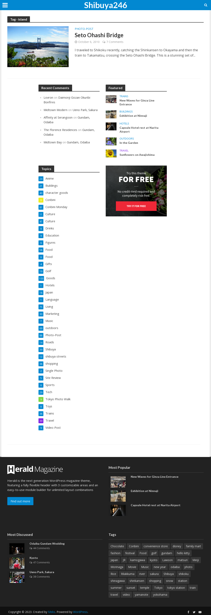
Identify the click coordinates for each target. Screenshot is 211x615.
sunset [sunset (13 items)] (130, 580)
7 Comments (114, 42)
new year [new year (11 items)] (160, 560)
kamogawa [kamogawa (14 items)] (137, 553)
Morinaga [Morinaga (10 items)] (117, 560)
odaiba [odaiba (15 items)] (175, 560)
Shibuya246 (105, 5)
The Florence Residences (61, 129)
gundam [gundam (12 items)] (166, 546)
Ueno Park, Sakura (85, 109)
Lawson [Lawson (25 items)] (167, 553)
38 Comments (41, 569)
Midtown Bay (53, 141)
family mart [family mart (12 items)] (193, 539)
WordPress (80, 605)
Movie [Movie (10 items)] (132, 560)
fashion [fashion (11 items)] (115, 546)
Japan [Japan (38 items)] (114, 553)
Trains (124, 96)
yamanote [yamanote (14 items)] (141, 587)
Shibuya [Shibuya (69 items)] (169, 567)
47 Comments (41, 555)
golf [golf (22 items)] (153, 546)
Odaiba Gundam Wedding (47, 536)
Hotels (124, 123)
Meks (51, 605)
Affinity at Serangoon (58, 117)
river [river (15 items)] (142, 567)
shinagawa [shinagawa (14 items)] (118, 574)
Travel (124, 151)
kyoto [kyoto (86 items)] (153, 553)
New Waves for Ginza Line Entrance (137, 102)
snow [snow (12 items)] (169, 574)
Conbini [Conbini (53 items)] (134, 539)
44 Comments (41, 541)
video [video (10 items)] (126, 587)
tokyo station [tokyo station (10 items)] (176, 580)
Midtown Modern (56, 109)
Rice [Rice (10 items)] (113, 567)
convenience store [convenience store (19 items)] (156, 539)
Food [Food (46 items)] (143, 546)
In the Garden (129, 143)
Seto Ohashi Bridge (99, 35)
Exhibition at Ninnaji (133, 116)
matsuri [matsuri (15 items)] (183, 553)
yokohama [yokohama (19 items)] (160, 587)
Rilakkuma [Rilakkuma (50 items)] (127, 567)
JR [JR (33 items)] (124, 553)
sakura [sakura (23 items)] (154, 567)
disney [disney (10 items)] (177, 539)
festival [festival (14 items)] (130, 546)
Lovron (48, 97)
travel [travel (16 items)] (114, 587)
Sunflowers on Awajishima (137, 155)
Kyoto (34, 551)
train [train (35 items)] (193, 580)
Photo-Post (84, 29)
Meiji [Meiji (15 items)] (195, 553)
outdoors (127, 139)
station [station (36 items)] (182, 574)
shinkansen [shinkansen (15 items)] (137, 574)
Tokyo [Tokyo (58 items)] (158, 580)
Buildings (126, 111)
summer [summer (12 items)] (116, 580)
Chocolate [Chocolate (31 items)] (117, 539)
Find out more (20, 494)
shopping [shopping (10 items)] (155, 574)
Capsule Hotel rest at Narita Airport (139, 129)
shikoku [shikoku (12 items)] (184, 567)
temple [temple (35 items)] (144, 580)
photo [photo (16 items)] (188, 560)
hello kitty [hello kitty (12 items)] (183, 546)
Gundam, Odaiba (78, 141)
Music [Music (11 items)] (145, 560)
